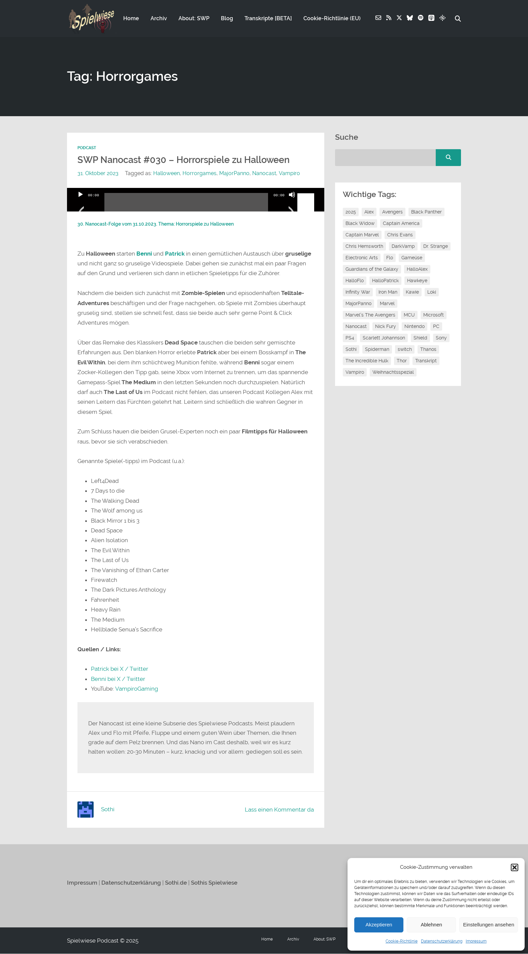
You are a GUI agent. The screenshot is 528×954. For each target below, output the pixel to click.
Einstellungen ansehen (488, 924)
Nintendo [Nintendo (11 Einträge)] (414, 326)
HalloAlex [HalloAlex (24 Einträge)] (417, 269)
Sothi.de (176, 883)
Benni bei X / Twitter (118, 679)
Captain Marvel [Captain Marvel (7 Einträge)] (362, 235)
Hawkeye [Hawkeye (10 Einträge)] (417, 281)
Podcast (86, 148)
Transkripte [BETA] (268, 19)
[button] (514, 867)
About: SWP (193, 19)
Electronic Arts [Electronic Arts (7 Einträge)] (361, 258)
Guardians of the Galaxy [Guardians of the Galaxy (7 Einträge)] (371, 269)
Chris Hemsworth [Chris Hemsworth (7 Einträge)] (364, 246)
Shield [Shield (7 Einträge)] (420, 338)
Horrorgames (200, 173)
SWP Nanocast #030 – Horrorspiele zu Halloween (183, 160)
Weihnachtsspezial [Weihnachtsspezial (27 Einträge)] (393, 372)
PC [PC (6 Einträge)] (436, 326)
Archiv (159, 19)
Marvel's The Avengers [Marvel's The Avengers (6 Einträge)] (370, 315)
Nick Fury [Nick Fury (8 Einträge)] (385, 326)
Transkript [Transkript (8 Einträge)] (426, 361)
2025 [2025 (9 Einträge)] (350, 212)
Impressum (476, 941)
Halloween (166, 173)
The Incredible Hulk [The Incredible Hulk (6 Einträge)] (366, 361)
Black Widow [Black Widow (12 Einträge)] (359, 223)
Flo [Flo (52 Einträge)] (389, 258)
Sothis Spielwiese (214, 883)
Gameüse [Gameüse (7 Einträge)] (411, 258)
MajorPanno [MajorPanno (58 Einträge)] (358, 303)
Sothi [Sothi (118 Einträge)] (351, 349)
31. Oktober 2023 (98, 173)
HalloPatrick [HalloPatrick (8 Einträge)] (385, 281)
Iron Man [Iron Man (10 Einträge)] (387, 292)
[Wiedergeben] (80, 203)
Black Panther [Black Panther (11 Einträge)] (426, 212)
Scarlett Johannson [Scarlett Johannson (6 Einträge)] (384, 338)
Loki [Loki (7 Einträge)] (431, 292)
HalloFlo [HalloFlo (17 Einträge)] (354, 281)
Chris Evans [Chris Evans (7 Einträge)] (400, 235)
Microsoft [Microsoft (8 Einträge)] (433, 315)
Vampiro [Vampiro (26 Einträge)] (354, 372)
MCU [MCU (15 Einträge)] (409, 315)
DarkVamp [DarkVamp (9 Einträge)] (403, 246)
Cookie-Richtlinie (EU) (332, 19)
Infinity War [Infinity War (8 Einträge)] (357, 292)
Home (131, 19)
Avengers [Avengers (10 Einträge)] (392, 212)
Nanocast (264, 173)
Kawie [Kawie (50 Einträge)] (412, 292)
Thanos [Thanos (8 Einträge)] (428, 349)
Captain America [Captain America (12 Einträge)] (401, 223)
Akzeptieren (378, 924)
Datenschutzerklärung (441, 941)
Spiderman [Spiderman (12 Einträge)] (377, 349)
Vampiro (289, 173)
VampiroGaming (136, 689)
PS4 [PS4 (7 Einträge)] (349, 338)
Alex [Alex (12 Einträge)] (369, 212)
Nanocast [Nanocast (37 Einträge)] (356, 326)
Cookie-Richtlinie (402, 941)
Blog (227, 19)
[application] (195, 200)
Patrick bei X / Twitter (119, 669)
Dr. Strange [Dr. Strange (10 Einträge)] (435, 246)
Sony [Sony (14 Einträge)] (441, 338)
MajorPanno (234, 173)
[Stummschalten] (292, 203)
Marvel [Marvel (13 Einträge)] (387, 303)
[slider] (186, 205)
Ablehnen (431, 924)
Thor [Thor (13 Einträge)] (402, 361)
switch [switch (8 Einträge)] (405, 349)
